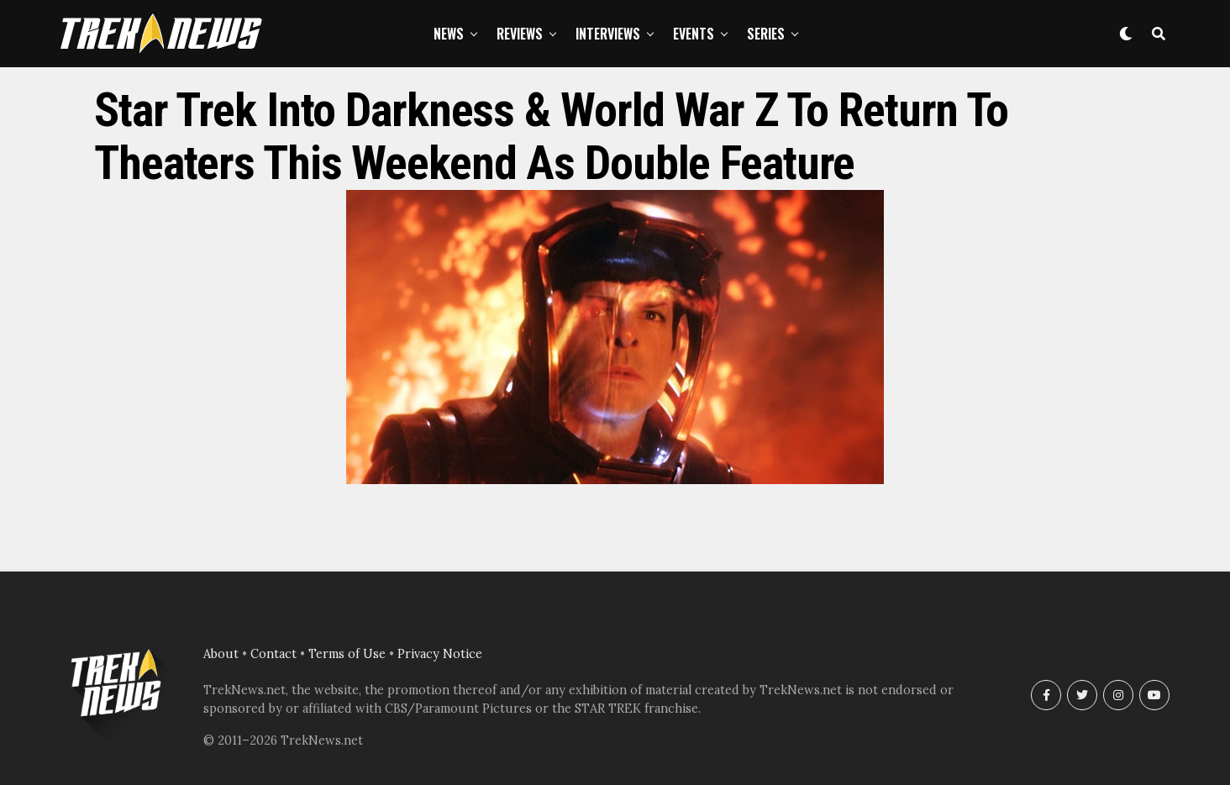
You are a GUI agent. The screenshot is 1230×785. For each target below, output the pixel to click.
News (449, 34)
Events (693, 34)
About (221, 653)
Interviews (608, 34)
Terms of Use (347, 653)
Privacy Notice (439, 653)
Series (766, 34)
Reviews (520, 34)
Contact (273, 653)
